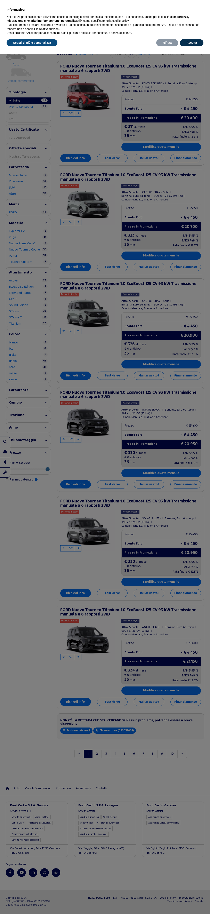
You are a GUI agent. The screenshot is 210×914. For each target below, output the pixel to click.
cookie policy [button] (120, 20)
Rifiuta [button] (167, 42)
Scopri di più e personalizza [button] (32, 42)
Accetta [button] (191, 42)
